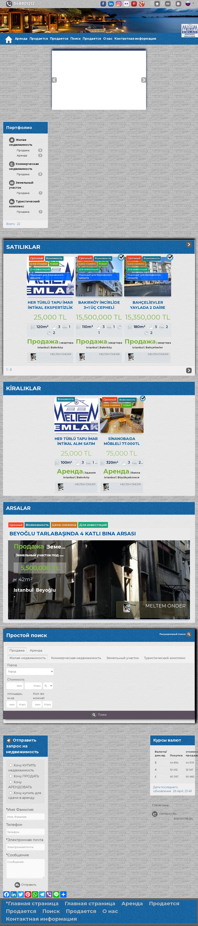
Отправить (25, 895)
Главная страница (90, 914)
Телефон (14, 835)
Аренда (21, 38)
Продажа (29, 150)
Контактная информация (135, 38)
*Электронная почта (24, 851)
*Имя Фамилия (20, 820)
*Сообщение (17, 866)
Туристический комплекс (24, 203)
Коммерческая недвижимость (24, 166)
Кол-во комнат (39, 706)
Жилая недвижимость (20, 142)
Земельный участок (21, 184)
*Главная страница (32, 914)
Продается (39, 38)
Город (12, 676)
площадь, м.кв (15, 706)
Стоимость (16, 690)
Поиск (75, 38)
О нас (108, 38)
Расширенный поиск (176, 644)
